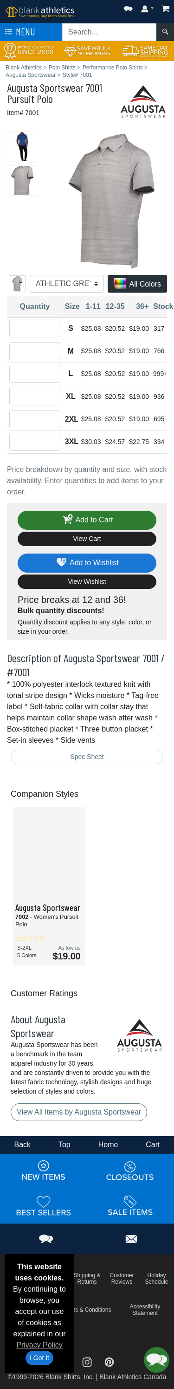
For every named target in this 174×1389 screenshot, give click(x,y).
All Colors (137, 284)
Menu (19, 32)
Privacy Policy (39, 1345)
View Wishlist (87, 581)
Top (64, 1145)
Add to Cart (87, 520)
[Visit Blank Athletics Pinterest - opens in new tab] (109, 1361)
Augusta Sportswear (45, 87)
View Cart (87, 538)
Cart (153, 1145)
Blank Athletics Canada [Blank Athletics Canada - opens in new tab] (132, 1377)
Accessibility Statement (145, 1309)
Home (108, 1145)
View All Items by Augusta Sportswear (79, 1112)
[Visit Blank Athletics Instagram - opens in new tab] (88, 1361)
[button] (128, 7)
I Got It (39, 1358)
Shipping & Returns (86, 1278)
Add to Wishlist (87, 563)
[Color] (67, 284)
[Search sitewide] (109, 32)
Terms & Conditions (87, 1310)
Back (22, 1145)
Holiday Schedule (156, 1278)
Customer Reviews (122, 1278)
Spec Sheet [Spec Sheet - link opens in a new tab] (86, 756)
